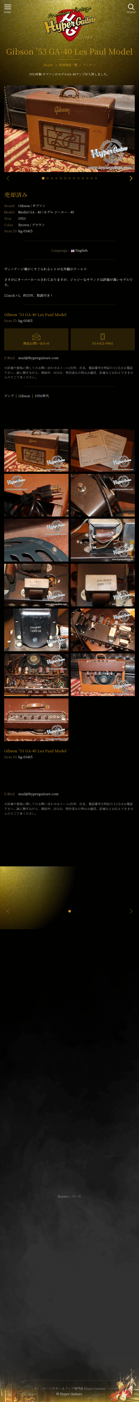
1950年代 (42, 395)
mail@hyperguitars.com (38, 357)
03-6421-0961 (102, 343)
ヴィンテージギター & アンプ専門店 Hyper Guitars (69, 1388)
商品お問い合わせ (36, 343)
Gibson (32, 205)
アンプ (9, 395)
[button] (43, 178)
